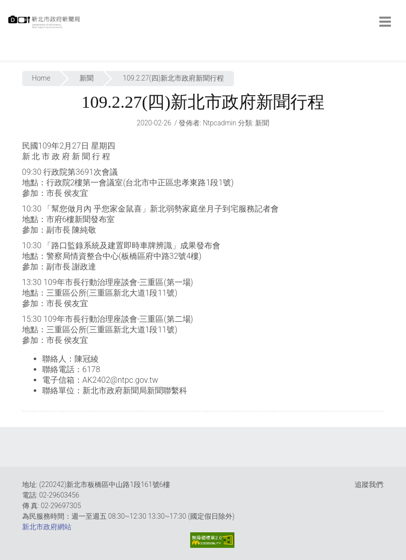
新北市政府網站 (46, 527)
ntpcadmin (219, 123)
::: (10, 55)
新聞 (86, 78)
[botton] (385, 22)
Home (41, 78)
